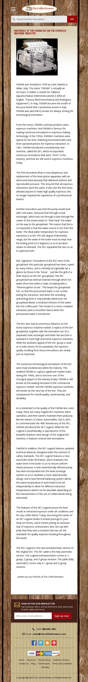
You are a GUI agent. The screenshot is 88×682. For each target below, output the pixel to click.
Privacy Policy (44, 660)
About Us (31, 660)
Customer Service (61, 660)
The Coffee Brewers (54, 576)
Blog (33, 663)
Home (22, 660)
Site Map (45, 667)
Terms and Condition (62, 663)
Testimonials (44, 663)
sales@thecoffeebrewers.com (49, 633)
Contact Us (24, 663)
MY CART (72, 8)
